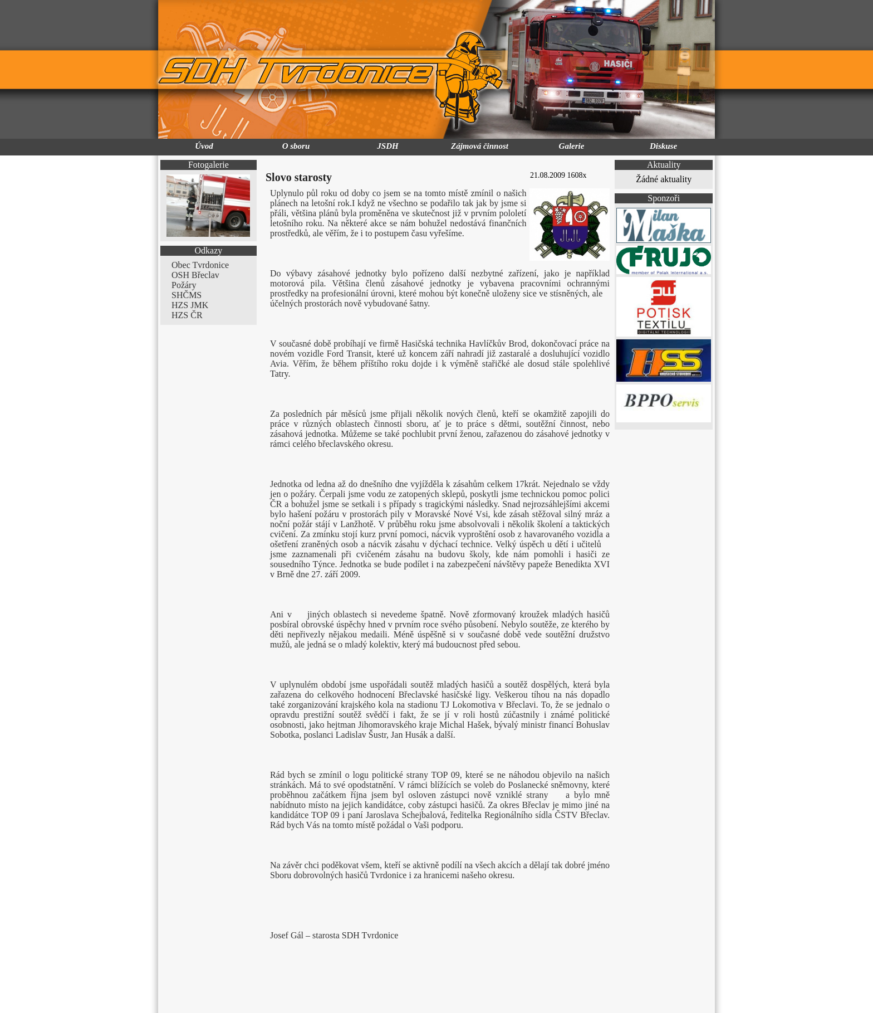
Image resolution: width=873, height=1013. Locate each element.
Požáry (183, 285)
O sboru (296, 146)
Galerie (572, 146)
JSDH (387, 146)
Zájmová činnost (479, 146)
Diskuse (663, 146)
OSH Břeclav (195, 275)
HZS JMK (189, 305)
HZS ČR (187, 315)
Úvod (204, 146)
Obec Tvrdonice (200, 265)
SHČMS (186, 295)
